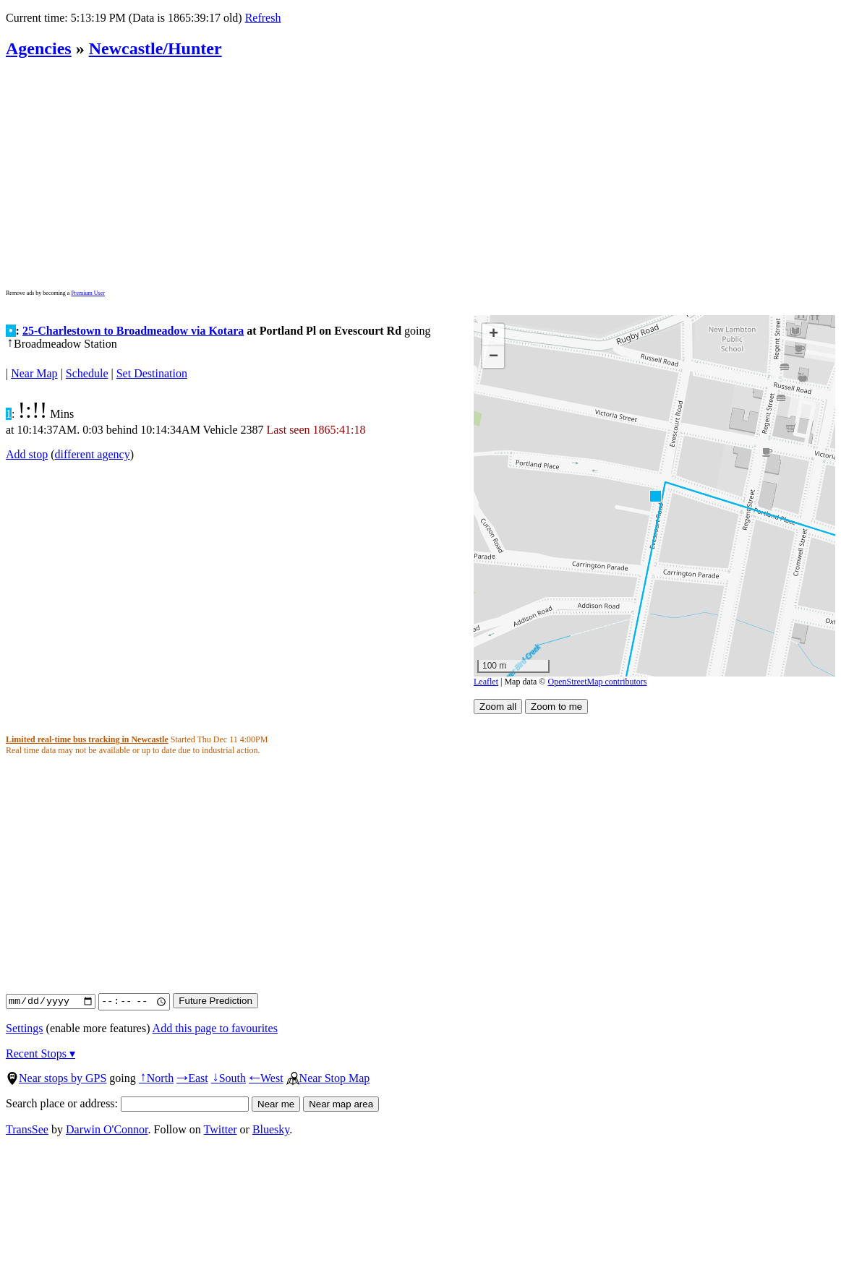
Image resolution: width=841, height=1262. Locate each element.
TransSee (27, 1129)
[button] (654, 495)
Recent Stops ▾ (40, 1053)
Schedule (87, 373)
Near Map (34, 373)
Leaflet (486, 682)
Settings (24, 1028)
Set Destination (151, 373)
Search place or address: (127, 1103)
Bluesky (270, 1129)
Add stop (27, 454)
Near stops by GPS (56, 1078)
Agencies (39, 48)
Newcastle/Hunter (155, 48)
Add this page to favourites (215, 1028)
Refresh (263, 18)
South (228, 1078)
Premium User (87, 293)
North (156, 1078)
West (266, 1078)
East (192, 1078)
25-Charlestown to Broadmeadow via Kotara (133, 331)
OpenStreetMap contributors (597, 682)
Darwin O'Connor (107, 1129)
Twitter (220, 1129)
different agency (92, 454)
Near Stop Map (328, 1078)
